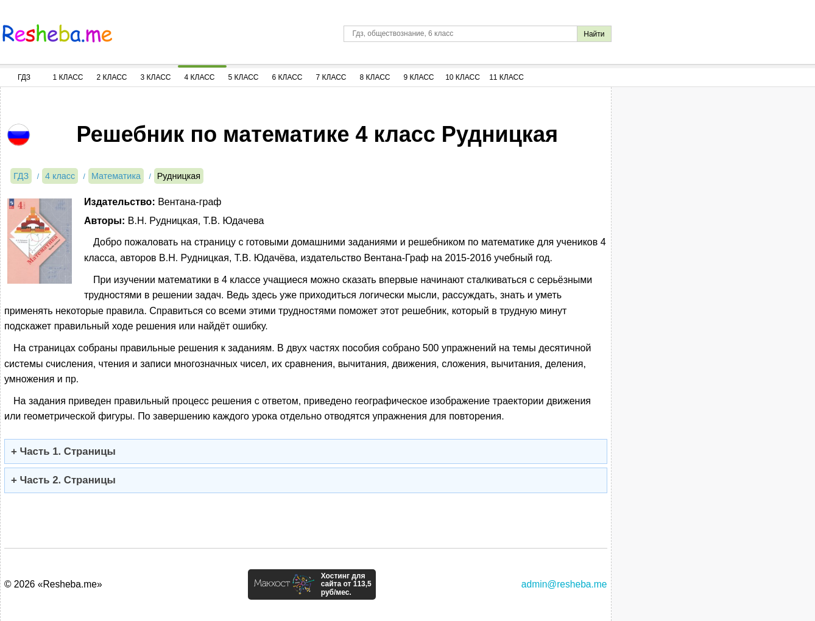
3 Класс (156, 77)
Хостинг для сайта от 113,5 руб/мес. (346, 584)
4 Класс (200, 77)
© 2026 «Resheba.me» (53, 584)
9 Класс (419, 77)
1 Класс (68, 77)
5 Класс (243, 77)
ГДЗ (24, 77)
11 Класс (506, 77)
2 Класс (112, 77)
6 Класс (287, 77)
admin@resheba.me (564, 584)
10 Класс (462, 77)
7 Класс (331, 77)
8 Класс (375, 77)
